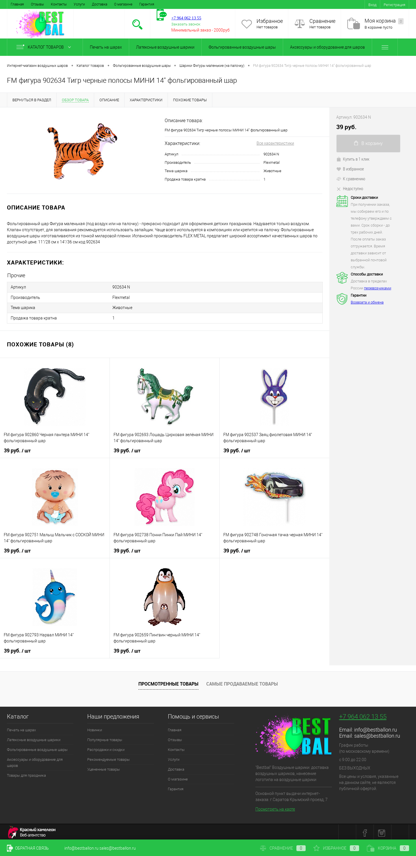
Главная (17, 4)
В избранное (350, 169)
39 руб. (17, 448)
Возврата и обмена (367, 302)
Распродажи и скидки (106, 747)
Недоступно (349, 188)
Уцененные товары (103, 767)
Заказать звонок (185, 24)
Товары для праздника (26, 773)
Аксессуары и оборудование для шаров (327, 47)
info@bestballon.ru (375, 728)
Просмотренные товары (168, 682)
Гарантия (146, 4)
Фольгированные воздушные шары (242, 47)
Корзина (388, 848)
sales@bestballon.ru (377, 734)
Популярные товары (104, 738)
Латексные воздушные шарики (165, 47)
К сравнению (350, 178)
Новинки (94, 728)
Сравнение (322, 21)
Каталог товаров (45, 47)
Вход (372, 5)
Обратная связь (28, 848)
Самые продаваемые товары (242, 682)
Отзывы (37, 4)
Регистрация (394, 5)
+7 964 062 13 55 (363, 715)
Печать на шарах (106, 47)
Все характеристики (275, 143)
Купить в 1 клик (352, 159)
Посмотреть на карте (275, 807)
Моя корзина (384, 21)
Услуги (79, 4)
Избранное (270, 21)
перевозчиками (377, 288)
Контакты (59, 4)
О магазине (123, 4)
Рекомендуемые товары (108, 757)
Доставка (99, 4)
